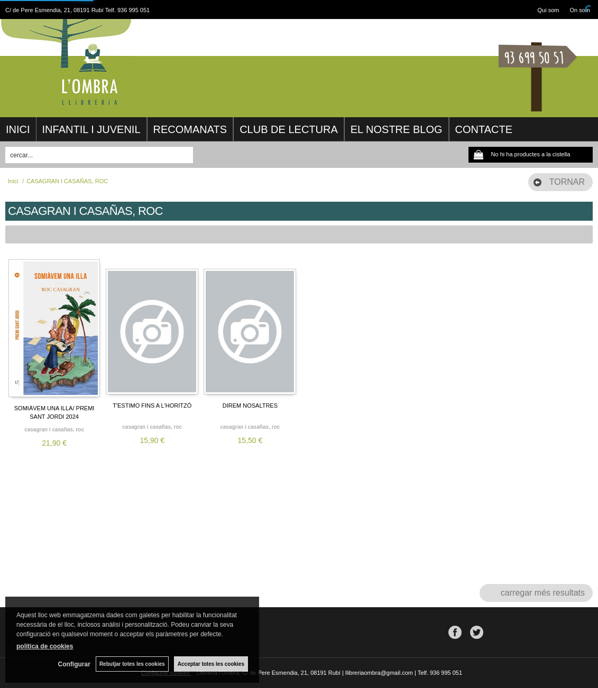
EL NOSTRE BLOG (397, 129)
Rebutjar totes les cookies (132, 664)
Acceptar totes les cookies (211, 664)
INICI (18, 129)
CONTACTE (484, 129)
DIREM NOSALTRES (250, 405)
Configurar (74, 664)
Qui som (548, 10)
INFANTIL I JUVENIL (91, 129)
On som (579, 10)
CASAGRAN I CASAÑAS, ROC (54, 429)
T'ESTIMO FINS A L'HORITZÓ (152, 405)
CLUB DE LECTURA (289, 129)
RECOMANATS (190, 129)
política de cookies (44, 646)
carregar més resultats (543, 592)
